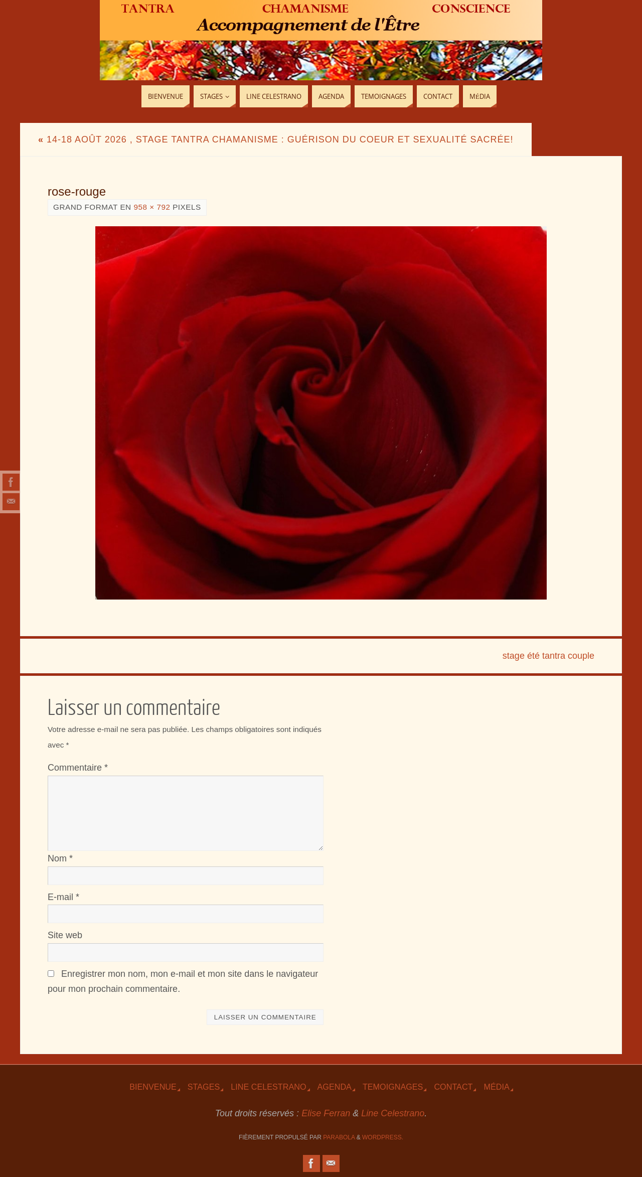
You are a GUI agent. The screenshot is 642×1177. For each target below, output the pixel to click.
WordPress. (382, 1137)
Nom (60, 858)
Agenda (334, 1086)
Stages (204, 1086)
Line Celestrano (268, 1086)
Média (496, 1086)
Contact (453, 1086)
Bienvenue (153, 1086)
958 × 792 (151, 207)
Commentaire (78, 768)
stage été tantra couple (548, 656)
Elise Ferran (325, 1113)
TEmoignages (393, 1086)
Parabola (339, 1137)
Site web (65, 935)
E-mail (63, 897)
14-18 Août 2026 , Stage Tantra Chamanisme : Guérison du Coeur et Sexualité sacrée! (276, 139)
